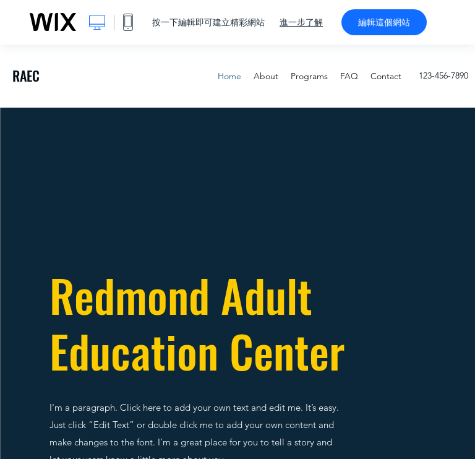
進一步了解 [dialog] (301, 22)
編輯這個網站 (384, 22)
